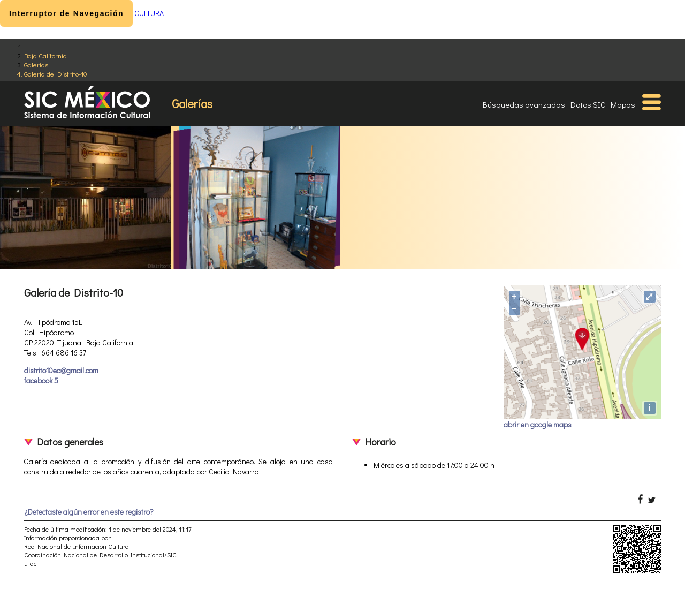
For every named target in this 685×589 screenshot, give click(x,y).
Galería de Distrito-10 (55, 73)
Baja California (45, 55)
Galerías (36, 64)
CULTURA (149, 13)
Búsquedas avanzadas (524, 104)
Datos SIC (587, 104)
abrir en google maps (538, 424)
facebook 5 (41, 380)
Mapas (623, 104)
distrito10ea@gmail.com (61, 370)
